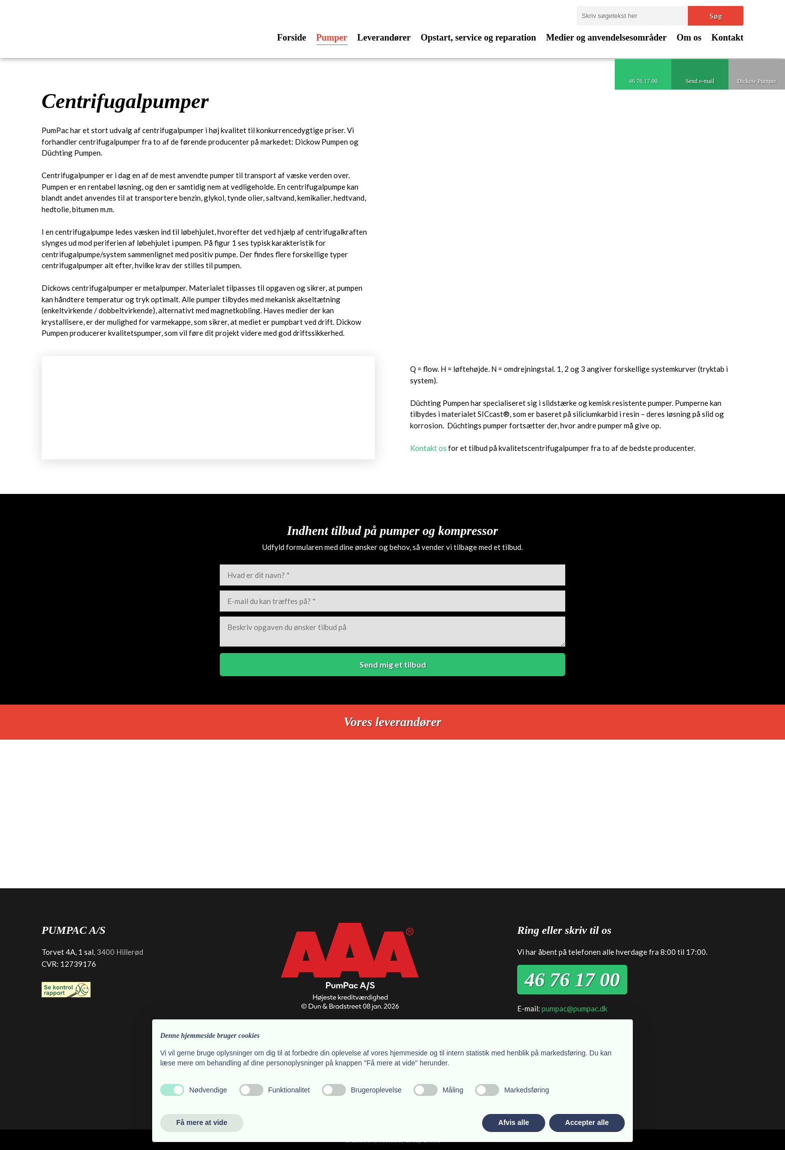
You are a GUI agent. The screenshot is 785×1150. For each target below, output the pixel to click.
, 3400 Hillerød (118, 951)
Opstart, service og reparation (478, 38)
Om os (688, 38)
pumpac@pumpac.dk (574, 1008)
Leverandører (384, 38)
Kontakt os (428, 447)
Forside (291, 38)
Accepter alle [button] (587, 1122)
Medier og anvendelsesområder (606, 38)
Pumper (331, 38)
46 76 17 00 (572, 979)
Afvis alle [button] (513, 1122)
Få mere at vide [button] (201, 1122)
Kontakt (727, 38)
